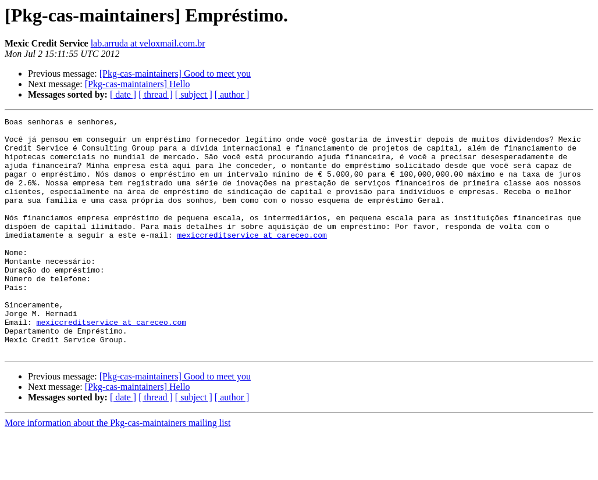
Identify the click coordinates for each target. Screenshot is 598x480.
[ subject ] (193, 94)
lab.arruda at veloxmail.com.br (148, 43)
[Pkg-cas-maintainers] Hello (137, 84)
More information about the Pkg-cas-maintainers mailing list (117, 470)
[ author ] (232, 94)
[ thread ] (155, 94)
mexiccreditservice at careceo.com (251, 259)
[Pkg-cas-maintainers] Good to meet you (175, 73)
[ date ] (123, 94)
